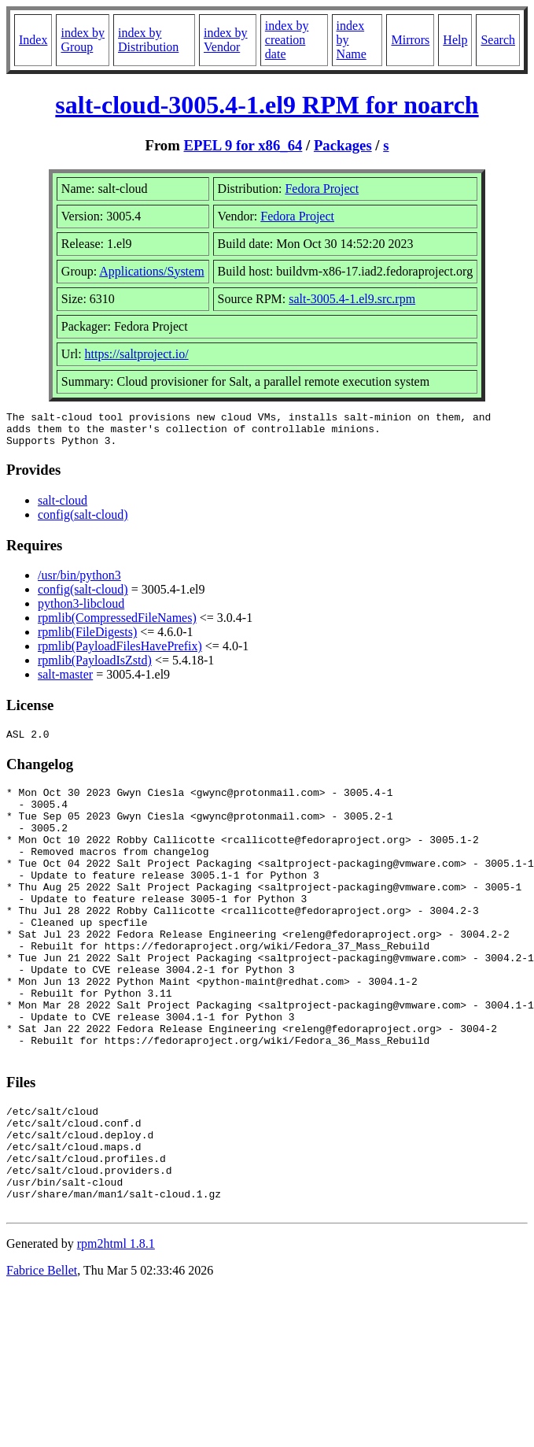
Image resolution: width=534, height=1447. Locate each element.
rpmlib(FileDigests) (87, 639)
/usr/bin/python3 (79, 582)
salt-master (65, 681)
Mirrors (410, 39)
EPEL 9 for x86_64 (242, 145)
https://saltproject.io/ (137, 354)
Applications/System (151, 271)
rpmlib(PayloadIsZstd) (95, 667)
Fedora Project (322, 188)
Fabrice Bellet (41, 1355)
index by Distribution (148, 40)
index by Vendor (226, 40)
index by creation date (287, 40)
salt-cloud (62, 507)
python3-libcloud (81, 610)
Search (498, 39)
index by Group (83, 40)
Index (33, 39)
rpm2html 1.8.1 (116, 1328)
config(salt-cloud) (83, 521)
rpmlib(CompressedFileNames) (117, 624)
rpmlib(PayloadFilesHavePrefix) (120, 653)
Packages (343, 145)
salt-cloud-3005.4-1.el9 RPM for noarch (266, 105)
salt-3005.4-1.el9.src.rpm (352, 298)
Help (455, 39)
